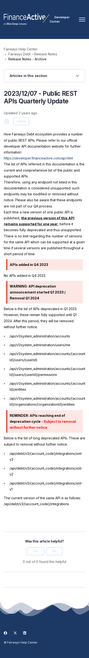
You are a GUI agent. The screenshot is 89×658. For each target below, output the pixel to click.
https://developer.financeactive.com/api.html (38, 158)
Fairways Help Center (20, 49)
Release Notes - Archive (27, 59)
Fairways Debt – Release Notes (32, 54)
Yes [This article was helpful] (35, 551)
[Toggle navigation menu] (82, 19)
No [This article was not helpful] (54, 551)
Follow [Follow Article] (21, 121)
